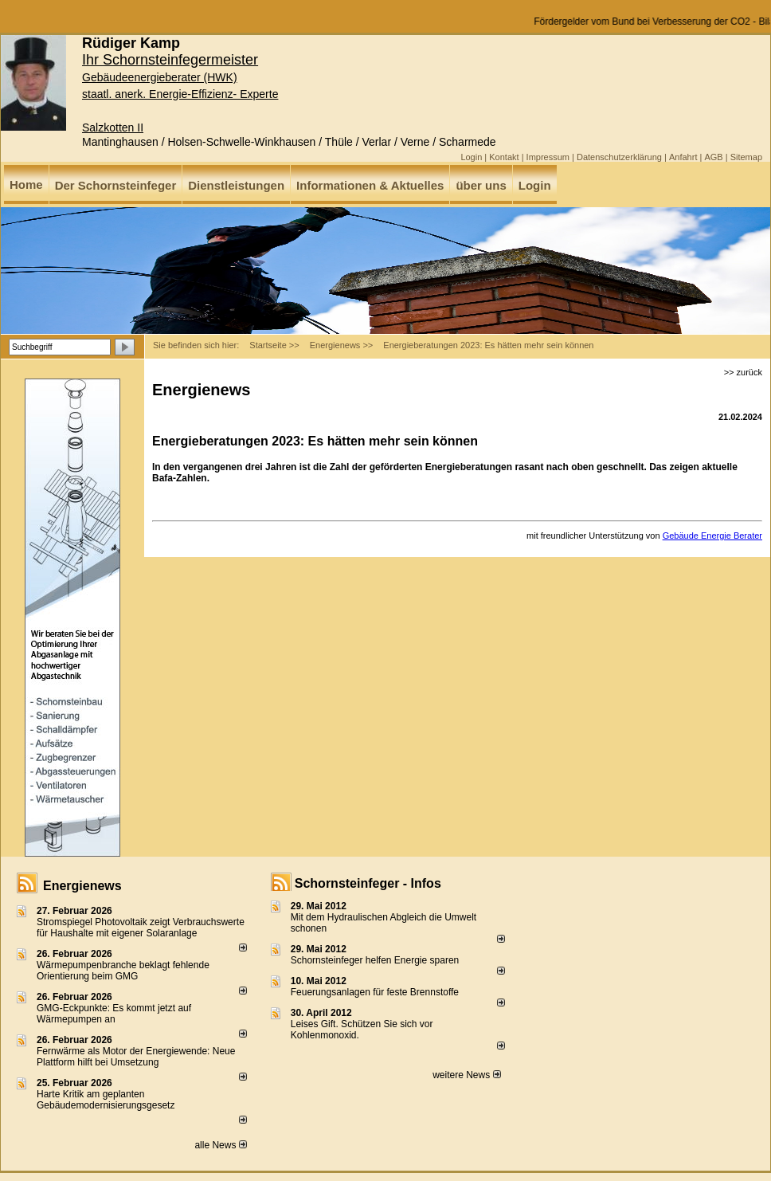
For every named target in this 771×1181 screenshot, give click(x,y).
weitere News (466, 1075)
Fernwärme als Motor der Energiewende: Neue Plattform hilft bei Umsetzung (136, 1057)
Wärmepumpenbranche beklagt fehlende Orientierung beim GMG (123, 970)
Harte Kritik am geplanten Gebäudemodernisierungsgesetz (105, 1100)
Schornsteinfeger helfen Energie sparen (375, 960)
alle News (220, 1145)
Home (26, 184)
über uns (481, 185)
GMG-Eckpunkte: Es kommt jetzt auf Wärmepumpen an (114, 1013)
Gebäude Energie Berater (712, 535)
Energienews (82, 886)
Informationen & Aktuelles (370, 185)
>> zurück (743, 372)
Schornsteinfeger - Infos (368, 883)
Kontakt (504, 157)
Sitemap (746, 157)
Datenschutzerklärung (619, 157)
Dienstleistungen (236, 185)
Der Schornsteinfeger (116, 185)
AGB (713, 157)
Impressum (547, 157)
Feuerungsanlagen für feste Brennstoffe (375, 992)
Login (471, 157)
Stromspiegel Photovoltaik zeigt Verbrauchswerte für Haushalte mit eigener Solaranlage (141, 927)
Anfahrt (683, 157)
